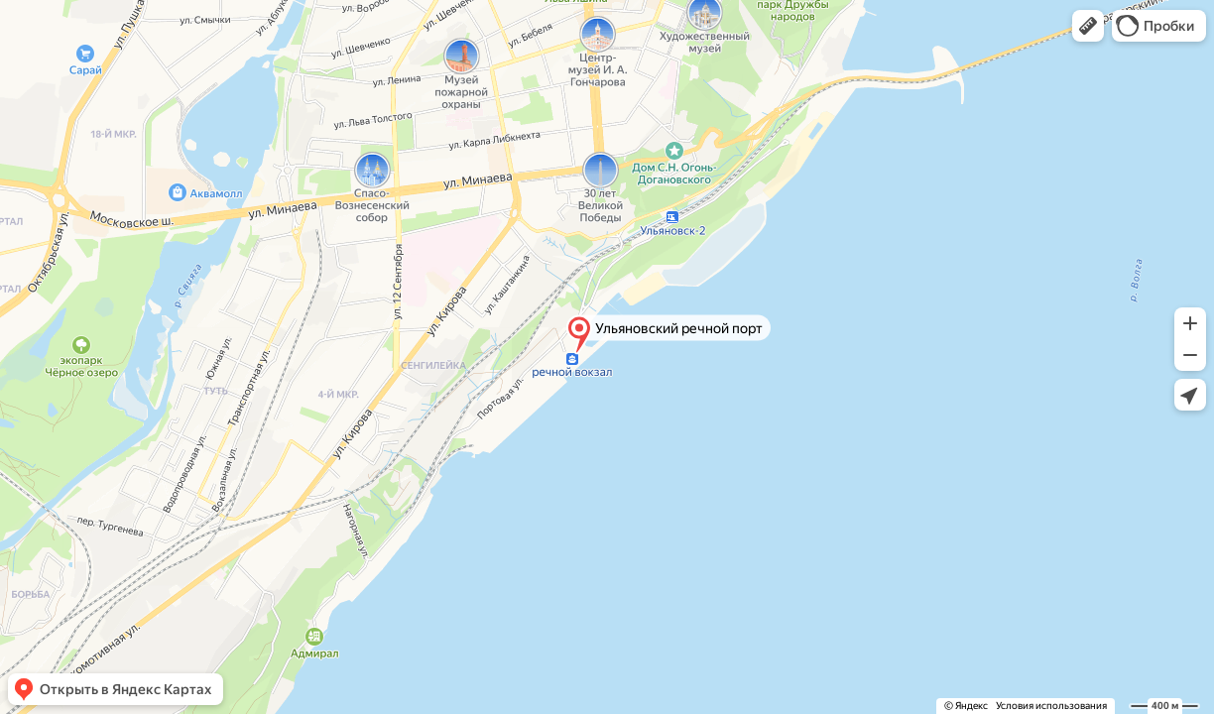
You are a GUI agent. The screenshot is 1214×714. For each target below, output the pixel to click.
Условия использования (1051, 705)
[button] (1088, 26)
